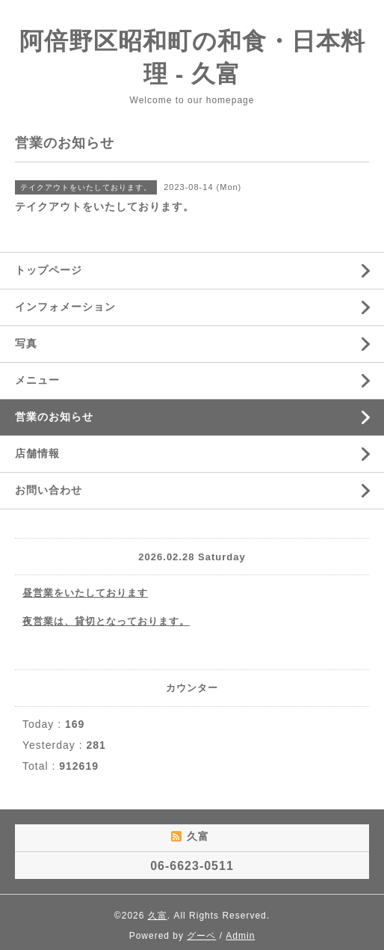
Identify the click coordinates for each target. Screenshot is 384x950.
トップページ (48, 270)
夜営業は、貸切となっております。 (106, 621)
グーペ (201, 936)
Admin (240, 936)
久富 (157, 915)
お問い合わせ (48, 490)
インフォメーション (65, 307)
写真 (26, 343)
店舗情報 (37, 453)
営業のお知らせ (54, 417)
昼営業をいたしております (85, 592)
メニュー (37, 380)
